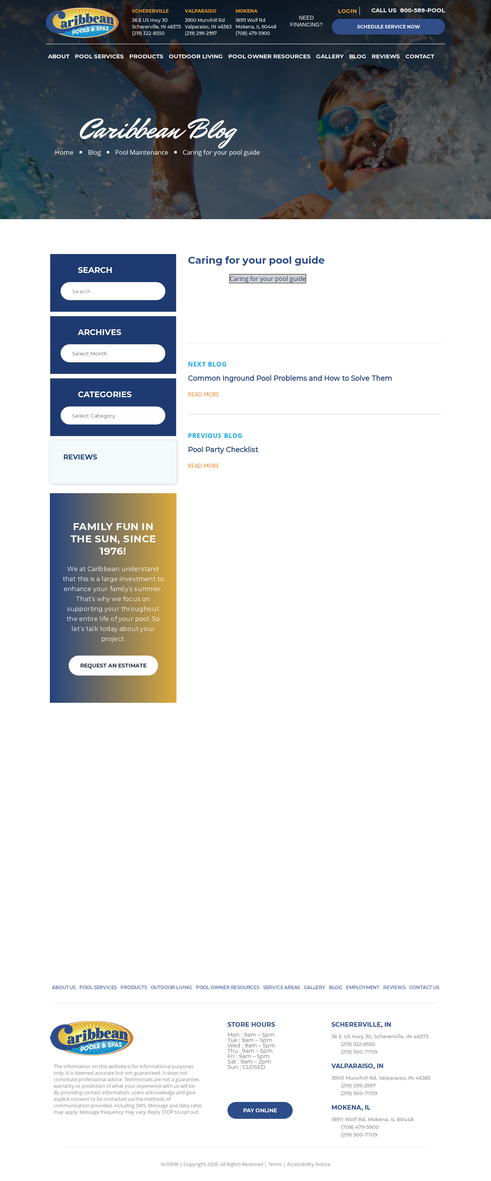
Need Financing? (306, 21)
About (58, 56)
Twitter (249, 1087)
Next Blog (207, 364)
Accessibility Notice (308, 1164)
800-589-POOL (422, 10)
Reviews (386, 56)
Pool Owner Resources (269, 56)
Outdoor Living (196, 56)
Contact (419, 56)
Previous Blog (215, 436)
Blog (357, 56)
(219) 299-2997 (201, 33)
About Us (63, 987)
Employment (362, 987)
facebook (234, 1087)
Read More (203, 394)
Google (279, 1087)
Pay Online (260, 1110)
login (347, 11)
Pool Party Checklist (223, 450)
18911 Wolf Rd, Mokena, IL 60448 (372, 1119)
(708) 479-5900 (253, 33)
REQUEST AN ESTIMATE (113, 665)
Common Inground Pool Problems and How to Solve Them (290, 378)
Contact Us (424, 987)
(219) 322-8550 (148, 33)
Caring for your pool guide (268, 278)
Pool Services (99, 56)
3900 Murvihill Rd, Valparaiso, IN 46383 (380, 1078)
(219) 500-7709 (359, 1052)
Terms (275, 1164)
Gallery (330, 56)
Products (146, 56)
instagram (264, 1087)
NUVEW (169, 1164)
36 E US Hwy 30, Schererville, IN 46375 (379, 1036)
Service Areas (281, 987)
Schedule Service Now (388, 27)
